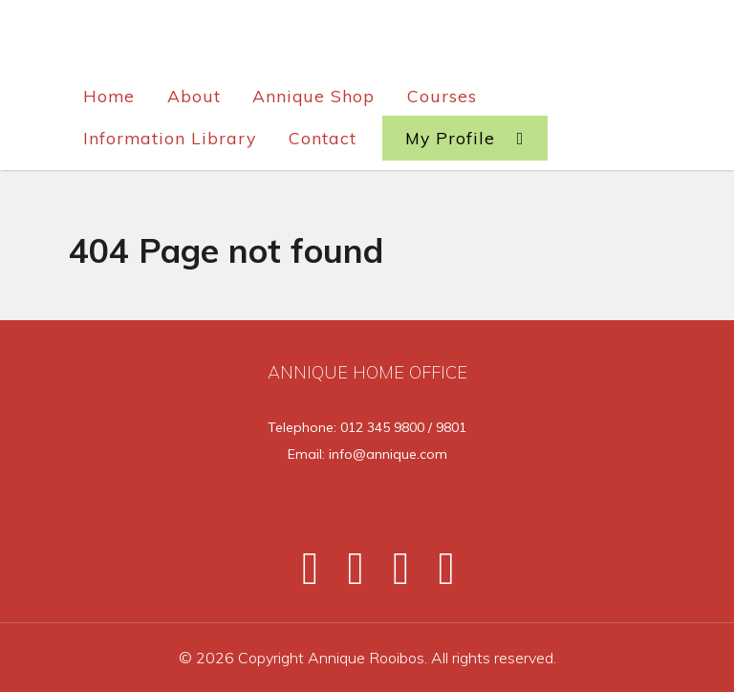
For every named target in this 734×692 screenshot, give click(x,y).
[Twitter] (347, 575)
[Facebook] (302, 575)
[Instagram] (393, 575)
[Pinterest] (436, 575)
